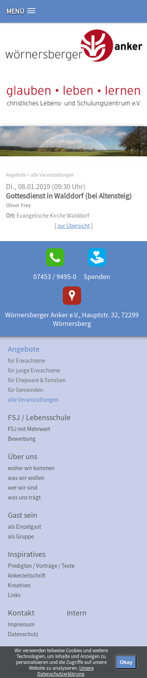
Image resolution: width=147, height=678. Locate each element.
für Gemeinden (25, 390)
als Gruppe (21, 536)
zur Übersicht (74, 225)
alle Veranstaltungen (52, 175)
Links (14, 595)
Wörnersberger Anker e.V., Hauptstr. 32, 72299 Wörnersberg (72, 319)
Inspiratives (26, 554)
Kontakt (21, 612)
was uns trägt (24, 497)
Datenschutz (23, 634)
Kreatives (19, 585)
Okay (126, 662)
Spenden (96, 276)
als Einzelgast (24, 526)
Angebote (16, 175)
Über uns (22, 456)
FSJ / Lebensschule (39, 417)
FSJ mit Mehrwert (29, 429)
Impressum (21, 624)
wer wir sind (22, 487)
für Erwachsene (26, 360)
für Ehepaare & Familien (36, 380)
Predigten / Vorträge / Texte (41, 565)
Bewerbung (22, 438)
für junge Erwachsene (34, 370)
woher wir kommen (31, 468)
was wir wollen (26, 477)
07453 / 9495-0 (54, 276)
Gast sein (22, 515)
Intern (77, 612)
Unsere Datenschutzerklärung (65, 671)
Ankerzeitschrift (26, 575)
